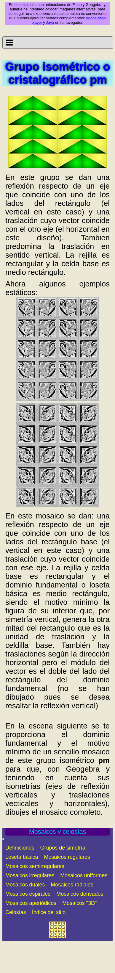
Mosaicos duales (25, 885)
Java (50, 22)
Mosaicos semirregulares (34, 866)
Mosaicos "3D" (79, 903)
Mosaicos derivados (79, 894)
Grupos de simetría (62, 848)
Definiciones (19, 848)
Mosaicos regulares (67, 857)
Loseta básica (21, 857)
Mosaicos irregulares (29, 875)
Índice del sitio (49, 912)
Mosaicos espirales (27, 894)
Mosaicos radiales (72, 885)
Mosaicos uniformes (83, 875)
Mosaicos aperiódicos (30, 903)
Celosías (15, 912)
